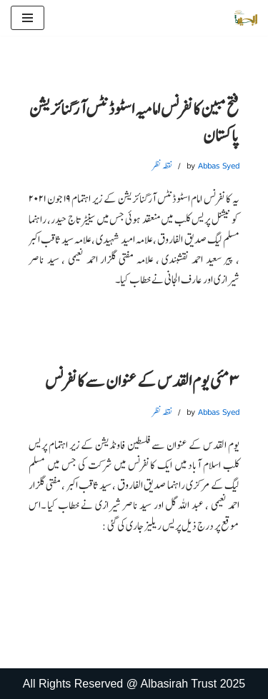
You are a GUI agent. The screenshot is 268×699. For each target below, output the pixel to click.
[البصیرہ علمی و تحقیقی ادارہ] (245, 18)
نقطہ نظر (162, 165)
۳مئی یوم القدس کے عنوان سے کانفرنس (142, 381)
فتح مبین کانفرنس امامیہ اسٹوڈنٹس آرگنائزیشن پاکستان (134, 122)
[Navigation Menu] (27, 18)
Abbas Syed (218, 165)
